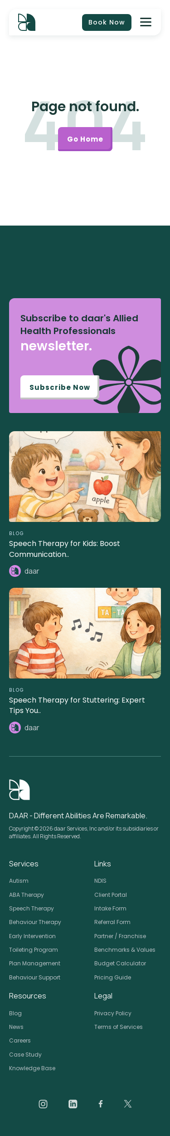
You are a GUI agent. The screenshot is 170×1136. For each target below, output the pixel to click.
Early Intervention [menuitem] (32, 936)
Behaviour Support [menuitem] (34, 977)
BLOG (16, 533)
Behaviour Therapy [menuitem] (35, 922)
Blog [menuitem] (15, 1013)
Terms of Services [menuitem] (118, 1027)
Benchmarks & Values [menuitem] (124, 950)
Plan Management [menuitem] (34, 963)
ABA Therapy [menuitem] (26, 895)
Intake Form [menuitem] (110, 908)
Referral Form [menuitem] (112, 922)
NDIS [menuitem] (100, 881)
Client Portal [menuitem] (110, 895)
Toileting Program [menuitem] (33, 950)
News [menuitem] (16, 1027)
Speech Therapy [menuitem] (31, 908)
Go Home (85, 139)
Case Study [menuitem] (25, 1054)
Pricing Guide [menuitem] (112, 977)
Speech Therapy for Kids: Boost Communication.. (64, 548)
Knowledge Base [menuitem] (32, 1068)
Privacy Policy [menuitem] (112, 1013)
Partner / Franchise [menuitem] (120, 936)
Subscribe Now (59, 387)
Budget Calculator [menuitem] (120, 963)
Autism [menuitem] (19, 881)
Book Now (106, 22)
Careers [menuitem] (20, 1040)
